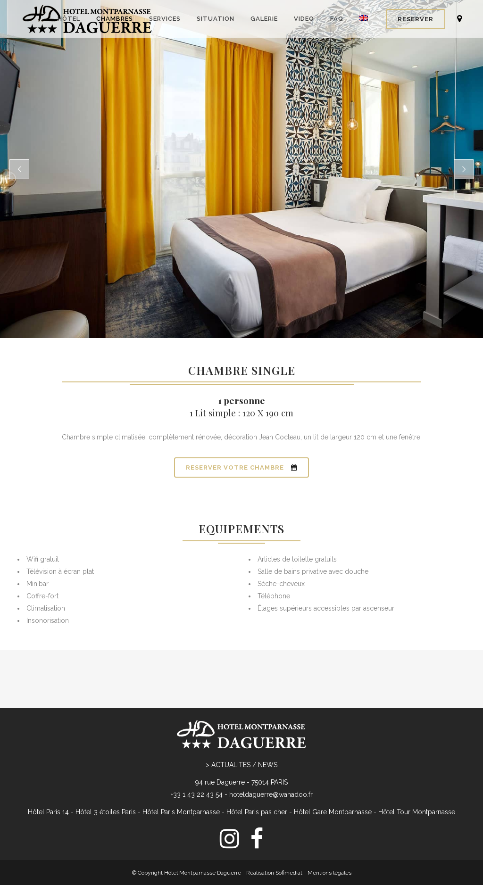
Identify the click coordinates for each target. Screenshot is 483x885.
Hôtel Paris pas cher (256, 774)
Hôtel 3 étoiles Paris (105, 774)
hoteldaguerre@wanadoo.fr (271, 757)
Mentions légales (329, 835)
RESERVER (415, 19)
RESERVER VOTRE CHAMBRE (241, 467)
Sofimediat (288, 835)
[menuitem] (241, 858)
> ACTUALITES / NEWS (241, 727)
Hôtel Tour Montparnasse (416, 774)
